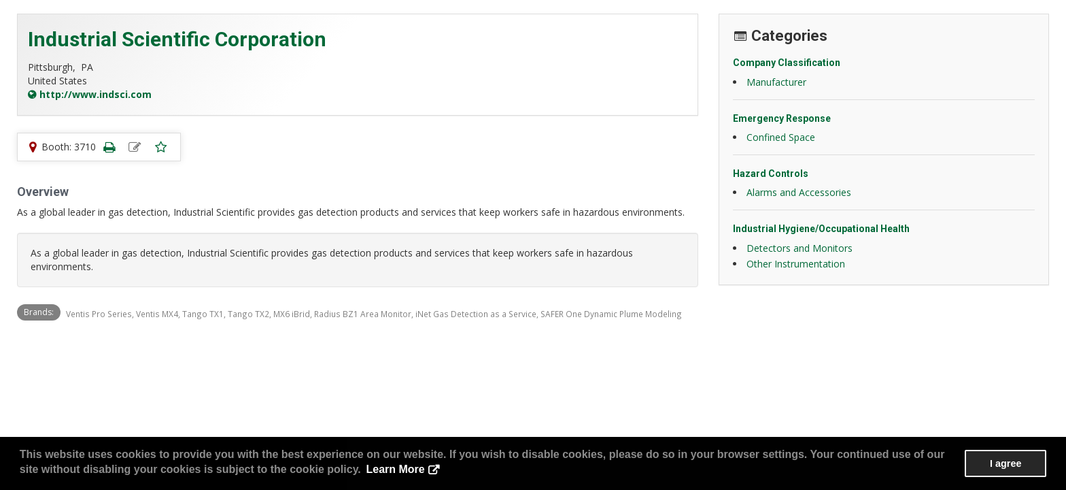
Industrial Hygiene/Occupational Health (821, 228)
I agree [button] (1005, 463)
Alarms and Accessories (798, 192)
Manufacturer (776, 82)
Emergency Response (782, 118)
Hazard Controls (770, 173)
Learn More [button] (395, 469)
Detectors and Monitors (799, 248)
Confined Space (780, 137)
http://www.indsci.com (95, 94)
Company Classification (786, 62)
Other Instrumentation (795, 263)
